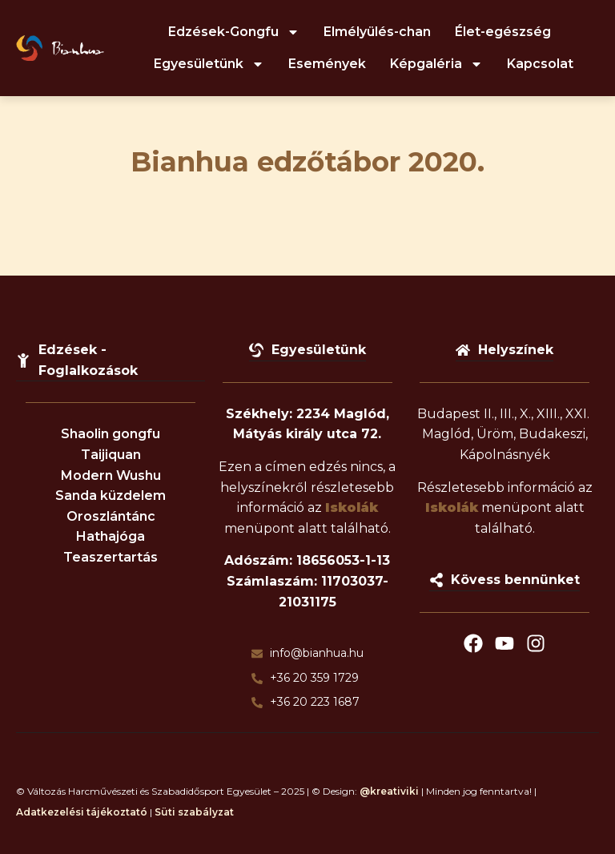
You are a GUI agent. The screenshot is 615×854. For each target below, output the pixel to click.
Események (327, 63)
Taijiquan (111, 454)
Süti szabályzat (194, 812)
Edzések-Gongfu (233, 32)
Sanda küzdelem (110, 495)
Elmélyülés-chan (377, 31)
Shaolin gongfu (110, 433)
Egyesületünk (209, 64)
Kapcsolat (540, 63)
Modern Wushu (111, 475)
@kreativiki (389, 791)
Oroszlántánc (110, 516)
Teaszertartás (110, 557)
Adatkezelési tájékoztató (81, 812)
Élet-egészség (503, 31)
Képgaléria (436, 64)
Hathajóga (110, 536)
